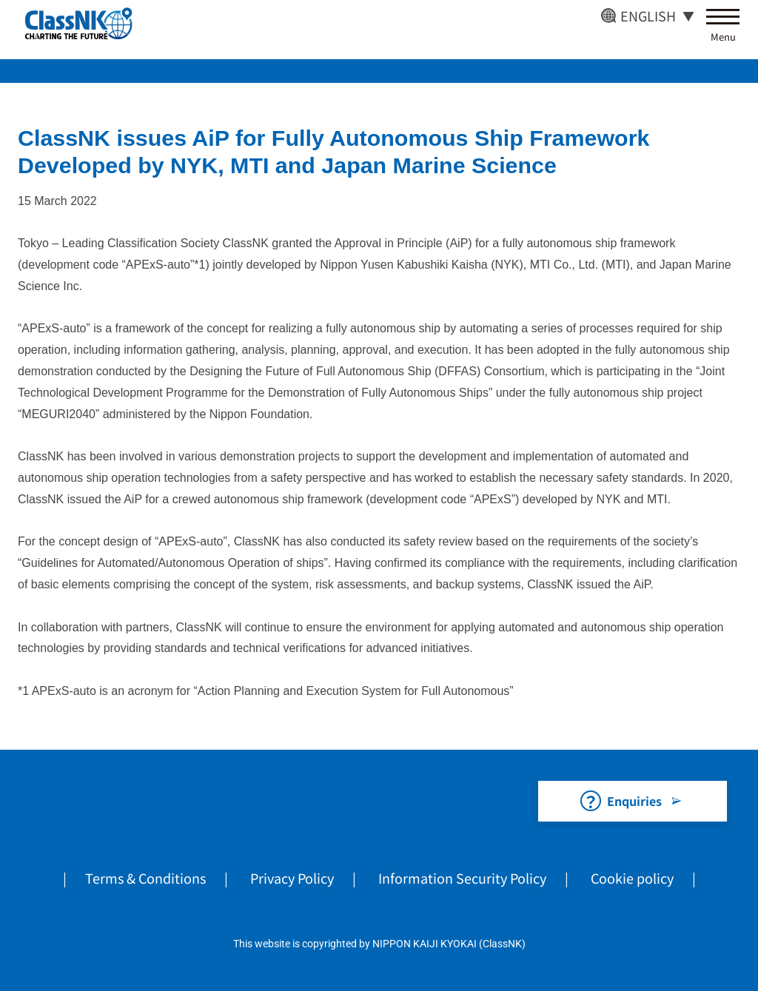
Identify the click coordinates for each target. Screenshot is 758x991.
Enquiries (634, 801)
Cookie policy (632, 877)
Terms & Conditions (145, 877)
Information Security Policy (462, 877)
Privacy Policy (292, 877)
